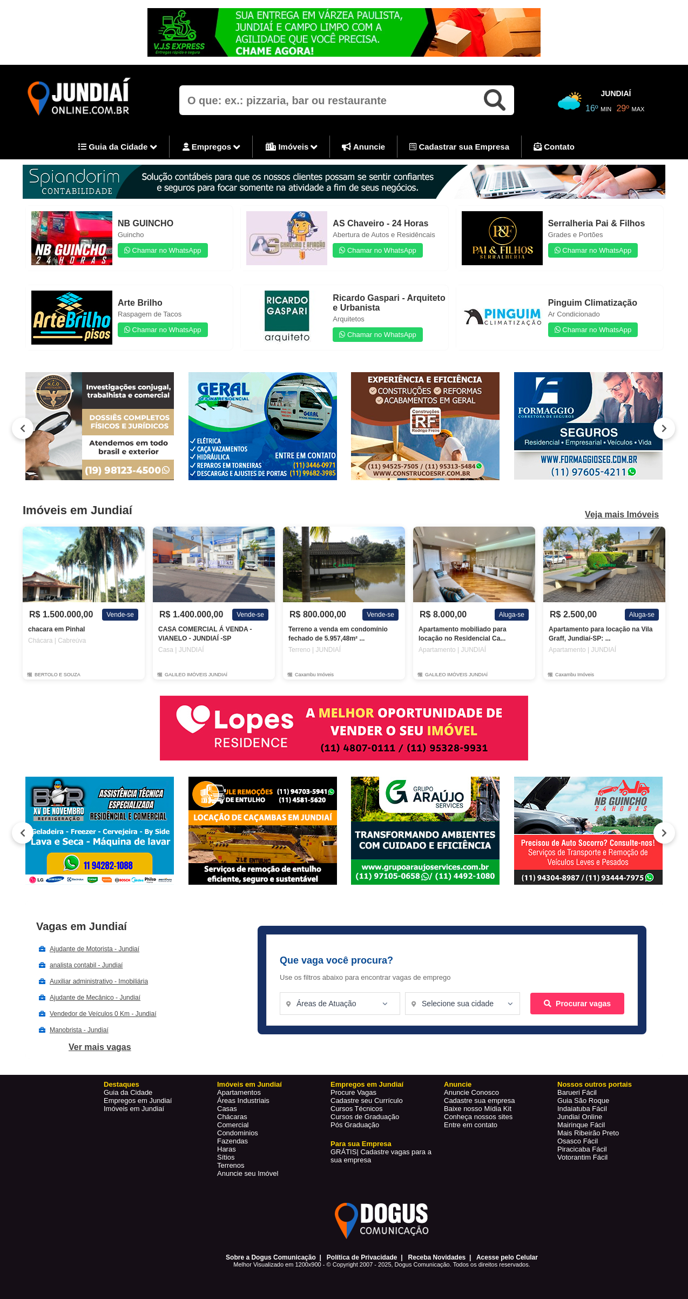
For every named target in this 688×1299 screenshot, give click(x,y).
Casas (227, 1109)
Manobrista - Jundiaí (79, 1030)
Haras (226, 1149)
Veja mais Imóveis (622, 514)
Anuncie (363, 146)
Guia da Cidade (117, 147)
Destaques (121, 1084)
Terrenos (231, 1165)
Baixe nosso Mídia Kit (477, 1109)
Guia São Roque (583, 1100)
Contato (554, 146)
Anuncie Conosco (471, 1092)
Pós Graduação (354, 1125)
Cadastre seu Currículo (366, 1100)
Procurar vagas (577, 1003)
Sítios (226, 1157)
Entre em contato (470, 1125)
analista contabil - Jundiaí (86, 965)
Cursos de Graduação (364, 1117)
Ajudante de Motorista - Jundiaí (94, 949)
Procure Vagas (353, 1092)
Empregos (212, 147)
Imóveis (292, 147)
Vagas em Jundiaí (81, 926)
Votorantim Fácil (582, 1157)
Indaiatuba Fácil (582, 1109)
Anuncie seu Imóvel (247, 1173)
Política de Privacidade (362, 1257)
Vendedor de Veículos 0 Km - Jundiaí (103, 1014)
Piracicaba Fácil (582, 1149)
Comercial (233, 1125)
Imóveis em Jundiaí (134, 1109)
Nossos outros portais (594, 1084)
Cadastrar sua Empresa (459, 146)
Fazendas (232, 1141)
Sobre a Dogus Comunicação (271, 1257)
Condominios (237, 1133)
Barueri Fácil (577, 1092)
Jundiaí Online (579, 1117)
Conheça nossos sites (478, 1117)
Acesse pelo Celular (507, 1257)
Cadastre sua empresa (479, 1100)
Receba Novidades (437, 1257)
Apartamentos (239, 1092)
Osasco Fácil (577, 1141)
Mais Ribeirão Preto (588, 1133)
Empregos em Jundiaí (138, 1100)
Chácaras (232, 1117)
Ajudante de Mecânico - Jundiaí (95, 997)
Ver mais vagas (100, 1047)
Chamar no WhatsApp (162, 250)
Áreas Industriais (243, 1100)
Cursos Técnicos (356, 1109)
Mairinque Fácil (581, 1125)
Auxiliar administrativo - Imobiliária (99, 981)
